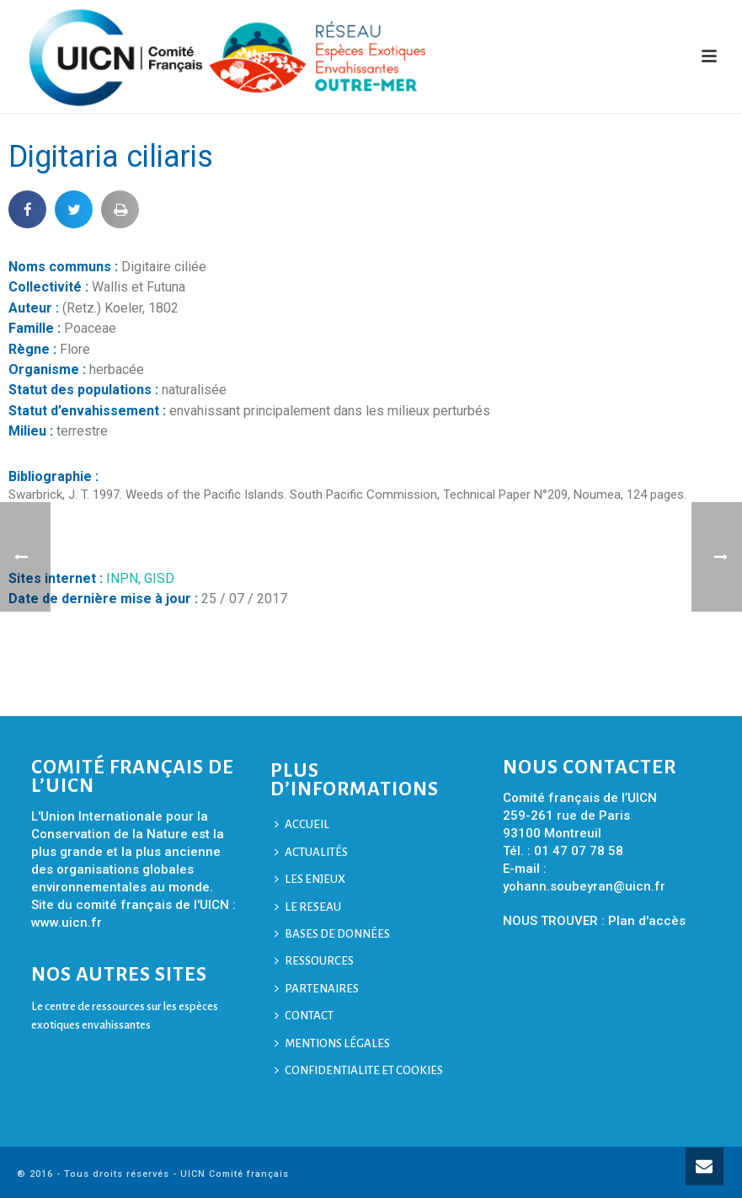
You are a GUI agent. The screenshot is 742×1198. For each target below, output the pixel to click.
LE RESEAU (308, 907)
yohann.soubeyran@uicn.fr (584, 886)
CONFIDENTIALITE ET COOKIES (359, 1070)
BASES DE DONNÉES (332, 934)
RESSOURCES (314, 961)
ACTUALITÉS (311, 852)
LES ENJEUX (310, 879)
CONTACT (304, 1015)
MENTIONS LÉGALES (332, 1043)
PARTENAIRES (317, 988)
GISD (159, 578)
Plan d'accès (647, 920)
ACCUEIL (302, 824)
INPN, (125, 578)
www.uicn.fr (66, 922)
